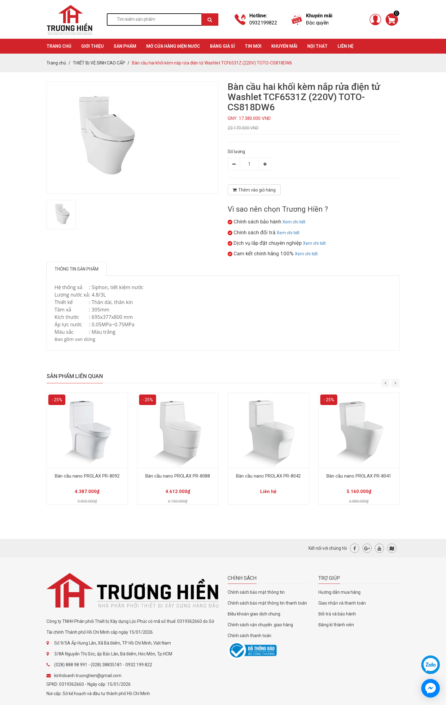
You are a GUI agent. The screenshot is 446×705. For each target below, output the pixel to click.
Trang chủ (56, 62)
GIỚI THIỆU (92, 46)
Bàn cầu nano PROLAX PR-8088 (177, 476)
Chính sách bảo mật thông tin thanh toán (267, 603)
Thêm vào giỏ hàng (254, 189)
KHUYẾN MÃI (284, 46)
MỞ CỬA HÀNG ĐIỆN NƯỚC (173, 46)
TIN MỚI (253, 46)
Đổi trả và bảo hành (337, 613)
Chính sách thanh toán (249, 635)
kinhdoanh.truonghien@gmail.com (87, 675)
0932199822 (263, 23)
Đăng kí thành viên (336, 624)
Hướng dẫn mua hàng (339, 592)
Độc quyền (317, 23)
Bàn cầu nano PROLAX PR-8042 (268, 476)
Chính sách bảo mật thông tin (256, 592)
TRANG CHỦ (58, 46)
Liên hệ (345, 46)
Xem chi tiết (293, 221)
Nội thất (317, 46)
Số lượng (236, 151)
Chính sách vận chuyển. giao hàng (260, 624)
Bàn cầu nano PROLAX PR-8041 (358, 476)
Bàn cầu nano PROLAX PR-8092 (87, 476)
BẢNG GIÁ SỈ (222, 46)
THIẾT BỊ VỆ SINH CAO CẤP (99, 62)
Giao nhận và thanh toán (342, 603)
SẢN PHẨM (125, 46)
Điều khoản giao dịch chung (254, 613)
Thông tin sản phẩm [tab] (76, 269)
